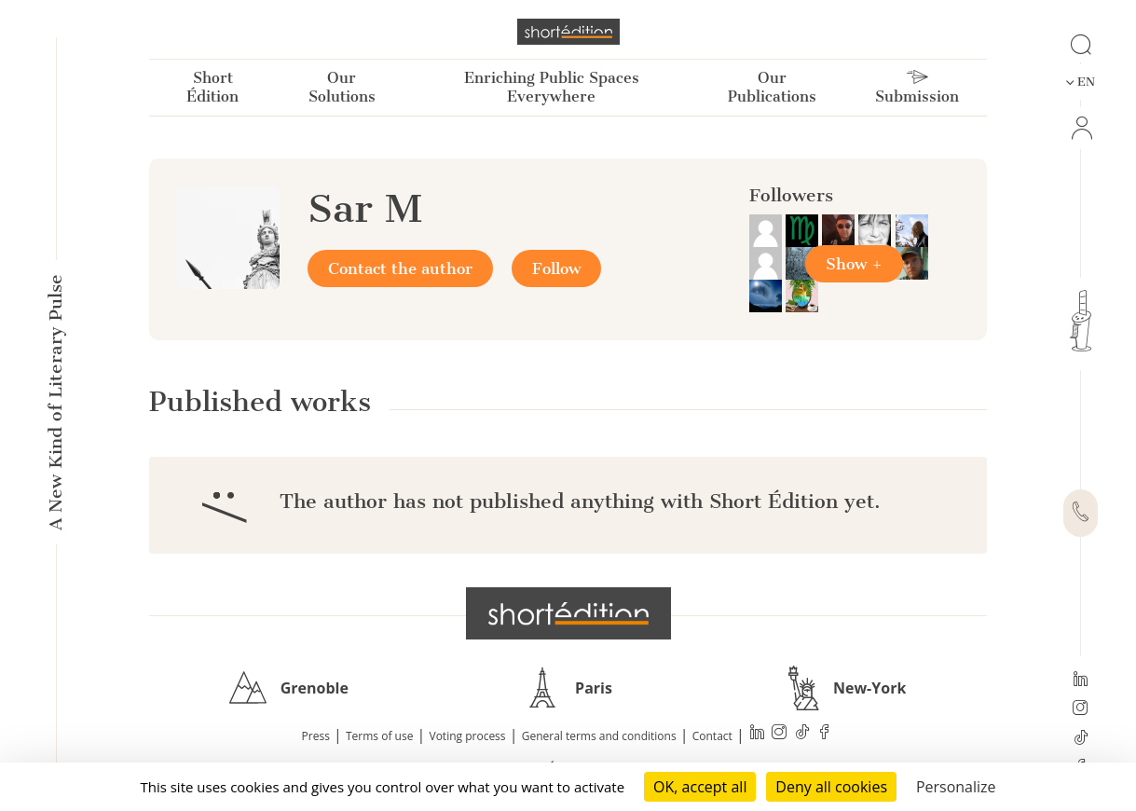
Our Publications (772, 87)
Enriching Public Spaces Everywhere (551, 87)
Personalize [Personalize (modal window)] (956, 787)
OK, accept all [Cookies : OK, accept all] (699, 787)
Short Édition (212, 87)
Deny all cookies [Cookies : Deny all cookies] (831, 787)
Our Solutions (342, 87)
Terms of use (379, 736)
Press (316, 736)
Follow (556, 268)
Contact (712, 736)
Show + (854, 263)
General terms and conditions (599, 736)
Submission (917, 87)
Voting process (468, 736)
